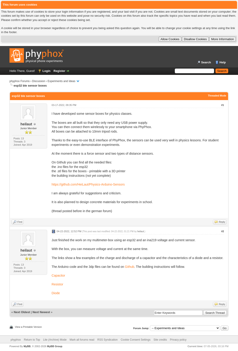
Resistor (57, 284)
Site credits (160, 339)
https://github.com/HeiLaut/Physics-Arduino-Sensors (88, 184)
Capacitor (58, 275)
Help (222, 62)
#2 (222, 231)
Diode (56, 293)
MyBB (26, 346)
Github (129, 266)
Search (206, 62)
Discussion (38, 81)
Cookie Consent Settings (135, 339)
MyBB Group (54, 346)
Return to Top (32, 339)
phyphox (16, 339)
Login (46, 71)
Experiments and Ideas (61, 81)
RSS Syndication (107, 339)
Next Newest (41, 312)
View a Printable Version (28, 327)
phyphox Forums (19, 81)
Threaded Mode (217, 95)
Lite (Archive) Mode (55, 339)
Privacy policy (178, 339)
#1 (222, 105)
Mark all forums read (82, 339)
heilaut (26, 124)
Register (59, 71)
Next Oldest (22, 312)
